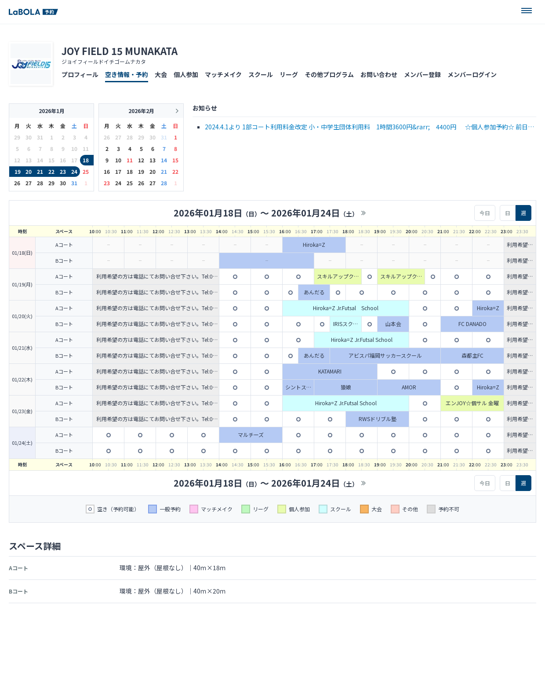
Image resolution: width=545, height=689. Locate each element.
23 (63, 171)
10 (118, 160)
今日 (485, 212)
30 (63, 183)
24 (74, 171)
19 (18, 171)
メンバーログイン (472, 74)
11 (130, 160)
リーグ (289, 74)
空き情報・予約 (126, 74)
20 (28, 171)
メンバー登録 (422, 74)
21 (40, 171)
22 (51, 171)
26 (17, 183)
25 (86, 171)
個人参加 (186, 74)
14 (164, 160)
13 (152, 160)
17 (118, 171)
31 (74, 183)
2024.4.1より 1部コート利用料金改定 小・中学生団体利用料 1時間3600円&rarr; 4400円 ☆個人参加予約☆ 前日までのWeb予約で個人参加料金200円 (369, 127)
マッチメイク (223, 74)
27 (28, 183)
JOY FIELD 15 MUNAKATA (120, 50)
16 (107, 171)
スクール (260, 74)
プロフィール (80, 74)
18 (86, 160)
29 (51, 183)
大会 (161, 74)
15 (175, 160)
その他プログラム (329, 74)
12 (141, 160)
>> (363, 213)
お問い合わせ (378, 74)
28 (40, 183)
